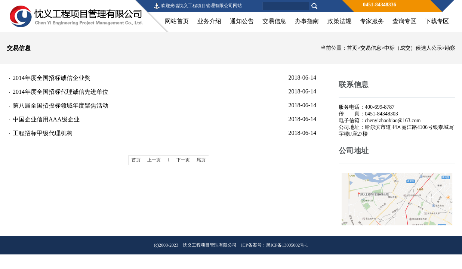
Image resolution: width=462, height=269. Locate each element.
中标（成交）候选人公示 (413, 48)
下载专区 (437, 21)
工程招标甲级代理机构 (43, 133)
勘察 (450, 48)
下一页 (183, 160)
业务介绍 (209, 21)
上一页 (154, 160)
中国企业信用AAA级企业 (46, 119)
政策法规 (339, 21)
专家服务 (372, 21)
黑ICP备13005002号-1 (287, 245)
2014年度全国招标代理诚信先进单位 (60, 92)
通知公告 (242, 21)
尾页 (201, 160)
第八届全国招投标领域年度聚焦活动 (60, 105)
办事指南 (307, 21)
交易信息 (274, 21)
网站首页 (177, 21)
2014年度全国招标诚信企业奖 (51, 78)
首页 (352, 48)
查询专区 (404, 21)
